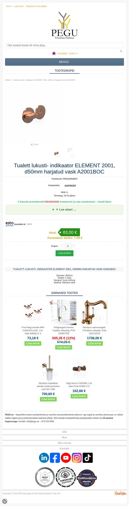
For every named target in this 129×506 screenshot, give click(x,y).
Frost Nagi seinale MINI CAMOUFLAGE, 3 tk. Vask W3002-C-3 (33, 330)
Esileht (8, 80)
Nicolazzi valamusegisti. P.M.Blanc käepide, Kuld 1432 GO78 (94, 330)
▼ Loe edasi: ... (66, 209)
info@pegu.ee (32, 421)
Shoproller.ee (120, 493)
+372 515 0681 (47, 421)
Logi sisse (19, 6)
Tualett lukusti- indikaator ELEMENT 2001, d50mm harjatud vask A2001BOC (44, 80)
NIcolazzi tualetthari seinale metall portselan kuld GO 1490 (48, 386)
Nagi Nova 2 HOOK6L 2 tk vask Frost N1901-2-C (79, 384)
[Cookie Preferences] (5, 501)
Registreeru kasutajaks (36, 6)
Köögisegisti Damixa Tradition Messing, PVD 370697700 (63, 330)
